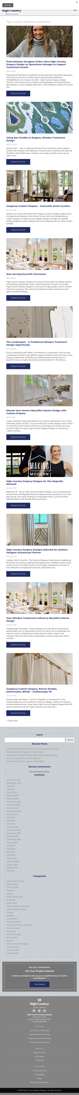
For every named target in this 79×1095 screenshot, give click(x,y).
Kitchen (10, 912)
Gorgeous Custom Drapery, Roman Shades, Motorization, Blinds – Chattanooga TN (31, 690)
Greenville (11, 900)
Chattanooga (12, 884)
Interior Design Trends (16, 909)
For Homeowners (39, 1071)
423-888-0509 (41, 1022)
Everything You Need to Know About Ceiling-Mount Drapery (33, 749)
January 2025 (12, 799)
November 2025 (13, 780)
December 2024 (14, 802)
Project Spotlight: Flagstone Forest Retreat (25, 752)
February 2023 (13, 861)
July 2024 (11, 818)
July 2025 (11, 786)
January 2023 (12, 865)
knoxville (10, 916)
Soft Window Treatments (39, 1031)
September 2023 (14, 839)
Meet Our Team (39, 1053)
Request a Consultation (39, 1082)
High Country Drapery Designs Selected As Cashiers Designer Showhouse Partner (36, 551)
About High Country (15, 881)
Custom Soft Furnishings (39, 1042)
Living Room (12, 919)
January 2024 (12, 827)
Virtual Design (13, 953)
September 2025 (14, 783)
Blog (39, 1078)
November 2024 (14, 805)
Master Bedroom (14, 922)
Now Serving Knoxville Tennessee (26, 274)
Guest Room (12, 903)
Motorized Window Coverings (19, 925)
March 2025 (12, 792)
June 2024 (11, 821)
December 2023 (13, 830)
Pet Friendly (12, 938)
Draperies (11, 890)
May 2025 (11, 789)
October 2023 (12, 836)
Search (39, 735)
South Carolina (13, 947)
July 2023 (11, 846)
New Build (11, 931)
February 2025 (13, 796)
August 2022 (12, 868)
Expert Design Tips (15, 897)
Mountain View (13, 928)
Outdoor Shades (14, 934)
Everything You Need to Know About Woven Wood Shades (32, 755)
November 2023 (13, 833)
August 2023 (12, 843)
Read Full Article (18, 93)
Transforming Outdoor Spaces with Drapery (25, 761)
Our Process (39, 1056)
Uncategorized (13, 950)
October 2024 (12, 808)
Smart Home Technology (17, 944)
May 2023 (11, 852)
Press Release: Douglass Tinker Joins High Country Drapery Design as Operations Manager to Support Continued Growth (36, 64)
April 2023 (11, 855)
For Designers (39, 1075)
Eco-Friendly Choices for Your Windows (24, 758)
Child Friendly (13, 887)
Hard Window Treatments (18, 906)
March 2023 (12, 858)
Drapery (10, 894)
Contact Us (39, 1060)
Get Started (40, 984)
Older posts (13, 721)
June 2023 (11, 849)
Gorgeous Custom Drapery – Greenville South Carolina (38, 206)
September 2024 (14, 811)
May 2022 (11, 871)
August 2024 (12, 814)
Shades (10, 941)
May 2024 (11, 824)
